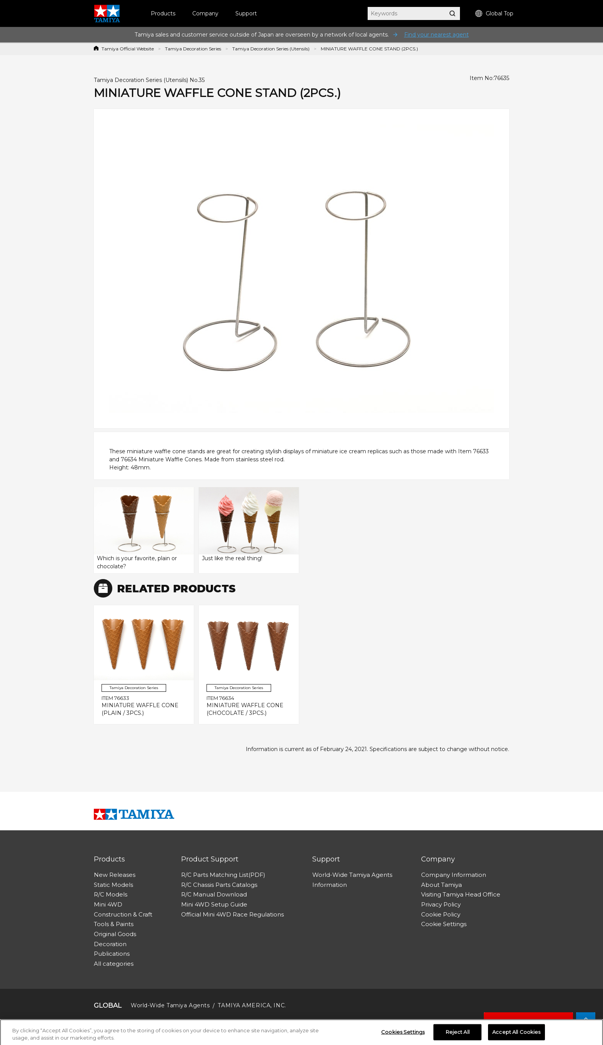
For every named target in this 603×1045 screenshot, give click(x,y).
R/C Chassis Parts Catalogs (219, 884)
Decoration (110, 944)
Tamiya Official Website (128, 49)
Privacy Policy (441, 904)
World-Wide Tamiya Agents (352, 874)
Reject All (458, 1034)
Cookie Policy (440, 914)
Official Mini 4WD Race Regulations (232, 914)
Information (329, 884)
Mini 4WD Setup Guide (214, 904)
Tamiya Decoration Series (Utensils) (271, 49)
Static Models (113, 884)
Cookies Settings (403, 1034)
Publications (112, 953)
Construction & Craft (123, 914)
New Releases (114, 874)
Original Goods (115, 934)
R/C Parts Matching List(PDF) (223, 874)
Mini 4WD (108, 904)
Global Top (494, 13)
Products (163, 13)
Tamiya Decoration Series (193, 49)
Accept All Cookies (516, 1034)
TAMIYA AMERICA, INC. (252, 1005)
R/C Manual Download (214, 894)
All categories (113, 963)
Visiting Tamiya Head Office (460, 894)
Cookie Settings (443, 924)
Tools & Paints (113, 924)
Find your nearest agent (436, 34)
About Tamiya (441, 884)
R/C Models (110, 894)
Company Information (453, 874)
